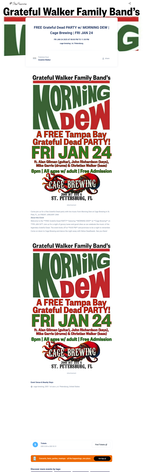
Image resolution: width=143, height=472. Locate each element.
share (105, 58)
